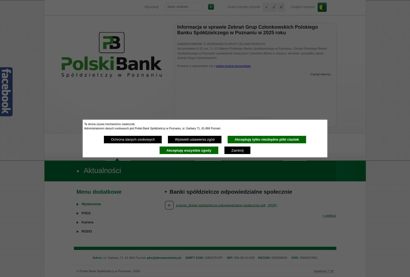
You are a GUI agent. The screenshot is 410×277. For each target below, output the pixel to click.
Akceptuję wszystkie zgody (189, 150)
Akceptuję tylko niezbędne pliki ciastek (267, 139)
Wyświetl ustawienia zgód (195, 139)
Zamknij (237, 150)
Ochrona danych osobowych (133, 139)
